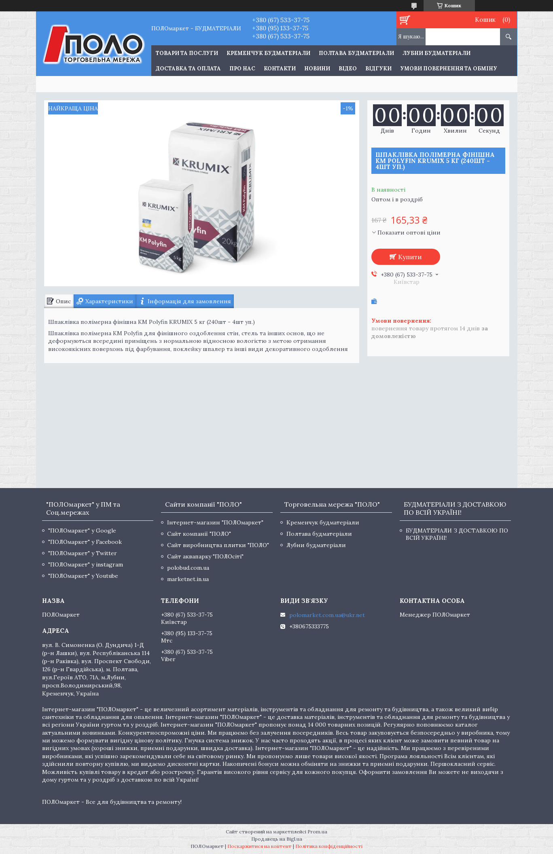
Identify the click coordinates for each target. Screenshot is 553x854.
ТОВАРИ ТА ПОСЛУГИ (187, 53)
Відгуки (378, 68)
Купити (410, 257)
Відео (348, 68)
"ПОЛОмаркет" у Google (82, 530)
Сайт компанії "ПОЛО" (199, 533)
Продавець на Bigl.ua (276, 839)
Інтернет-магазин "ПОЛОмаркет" (215, 522)
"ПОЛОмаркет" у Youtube (83, 575)
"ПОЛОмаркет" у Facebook (85, 541)
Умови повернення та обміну (448, 68)
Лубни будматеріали (436, 53)
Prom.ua (317, 832)
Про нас (242, 68)
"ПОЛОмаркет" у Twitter (82, 553)
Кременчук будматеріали (268, 53)
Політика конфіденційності (328, 846)
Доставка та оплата (188, 68)
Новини (317, 68)
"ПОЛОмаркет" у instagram (85, 564)
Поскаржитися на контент (259, 846)
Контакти (280, 68)
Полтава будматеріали (356, 53)
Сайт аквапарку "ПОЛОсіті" (205, 556)
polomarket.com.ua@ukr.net (327, 615)
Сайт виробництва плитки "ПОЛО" (218, 545)
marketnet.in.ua (188, 579)
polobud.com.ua (188, 567)
